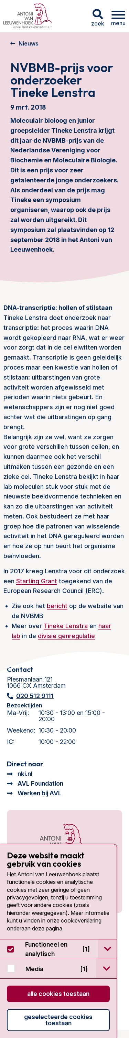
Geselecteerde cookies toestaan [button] (58, 1020)
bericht (57, 605)
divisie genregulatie (66, 635)
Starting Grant (36, 581)
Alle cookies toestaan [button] (58, 993)
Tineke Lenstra (66, 625)
